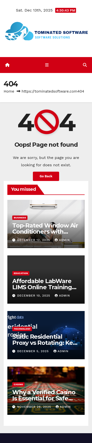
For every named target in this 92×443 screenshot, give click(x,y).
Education (21, 273)
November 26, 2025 (34, 406)
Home (9, 91)
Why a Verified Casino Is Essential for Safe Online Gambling (43, 398)
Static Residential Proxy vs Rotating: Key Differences (44, 342)
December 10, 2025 (34, 295)
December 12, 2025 (34, 240)
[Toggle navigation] (47, 65)
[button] (85, 65)
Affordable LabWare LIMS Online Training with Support (42, 287)
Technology (22, 328)
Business (20, 217)
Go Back (46, 176)
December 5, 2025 (33, 351)
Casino (18, 384)
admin (62, 240)
